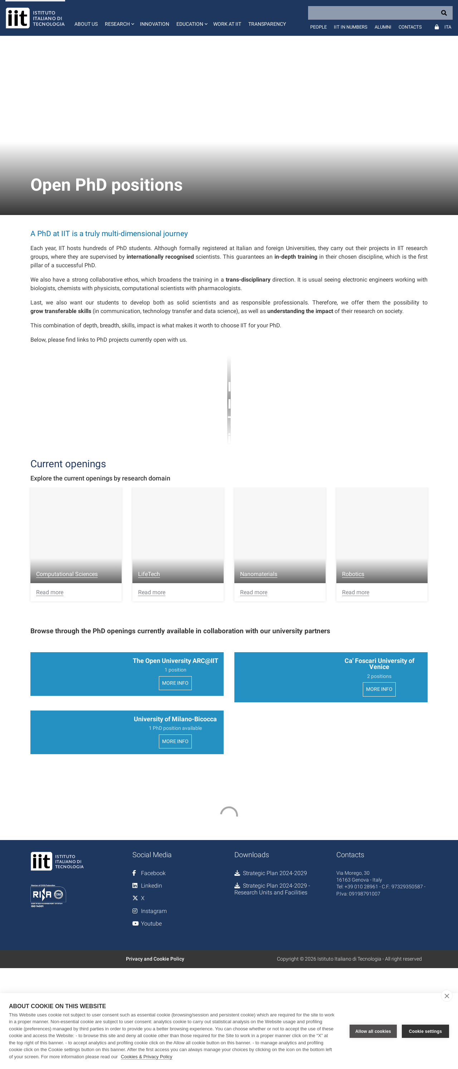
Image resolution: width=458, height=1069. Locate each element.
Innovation (154, 24)
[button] (118, 18)
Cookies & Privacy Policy (146, 1056)
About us (86, 24)
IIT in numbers (350, 27)
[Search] (380, 13)
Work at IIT (227, 24)
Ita (447, 27)
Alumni (383, 27)
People (318, 27)
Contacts (410, 27)
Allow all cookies (373, 1031)
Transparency (267, 24)
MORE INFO (175, 710)
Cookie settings (425, 1031)
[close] (447, 996)
